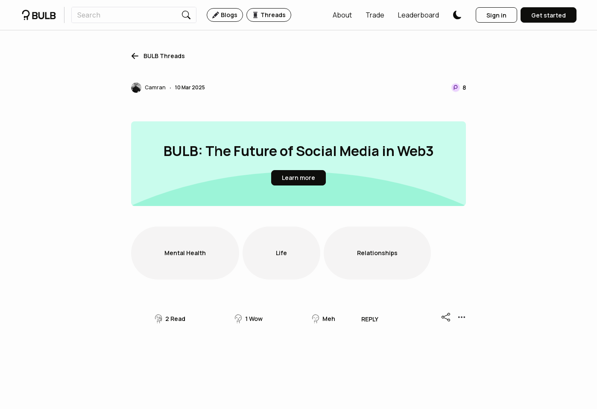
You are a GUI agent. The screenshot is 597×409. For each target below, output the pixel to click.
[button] (342, 15)
